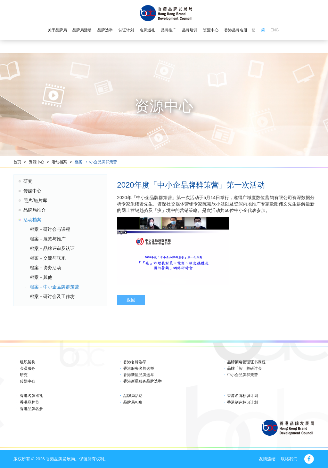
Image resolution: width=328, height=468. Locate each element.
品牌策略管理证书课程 (246, 362)
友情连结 (267, 458)
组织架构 (27, 362)
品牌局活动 (82, 30)
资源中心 (210, 30)
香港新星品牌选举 (138, 375)
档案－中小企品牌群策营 (96, 162)
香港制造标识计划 (242, 402)
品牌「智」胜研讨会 (244, 368)
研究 (27, 181)
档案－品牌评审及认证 (52, 248)
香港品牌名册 (235, 30)
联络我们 (289, 458)
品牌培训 (189, 30)
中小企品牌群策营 (242, 375)
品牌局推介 (34, 210)
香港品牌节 (29, 402)
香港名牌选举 (134, 362)
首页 (17, 162)
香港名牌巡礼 (31, 395)
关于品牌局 (57, 30)
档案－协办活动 (45, 267)
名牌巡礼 (147, 30)
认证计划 (126, 30)
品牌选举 (105, 30)
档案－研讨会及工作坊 (52, 296)
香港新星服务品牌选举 (142, 381)
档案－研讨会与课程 (50, 229)
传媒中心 (32, 190)
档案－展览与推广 (48, 238)
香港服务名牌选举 (138, 368)
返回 (131, 300)
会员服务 (27, 368)
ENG (274, 30)
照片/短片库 (35, 200)
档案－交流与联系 (48, 258)
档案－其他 (41, 277)
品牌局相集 (133, 402)
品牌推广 (168, 30)
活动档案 (59, 162)
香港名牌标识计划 (242, 395)
